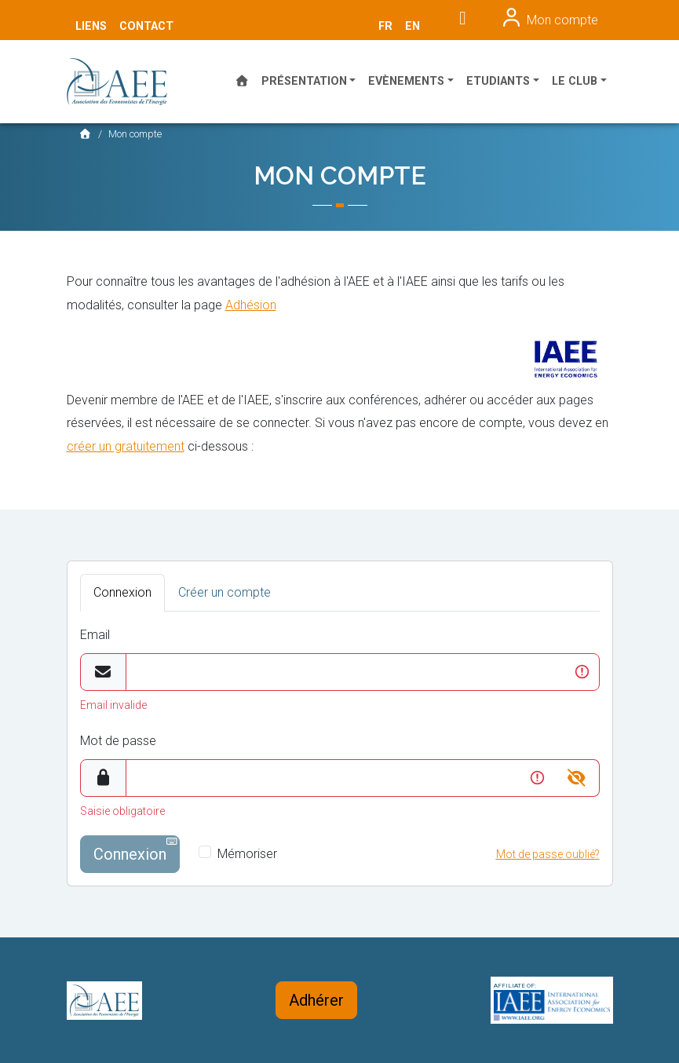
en (412, 26)
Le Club (574, 81)
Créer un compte (224, 592)
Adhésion (250, 305)
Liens (91, 26)
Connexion (122, 592)
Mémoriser (247, 853)
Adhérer (316, 1000)
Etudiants (498, 81)
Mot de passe (118, 740)
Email (95, 634)
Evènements (406, 81)
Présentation (304, 81)
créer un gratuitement (125, 446)
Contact (146, 26)
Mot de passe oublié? (548, 854)
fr (385, 26)
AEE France (125, 81)
